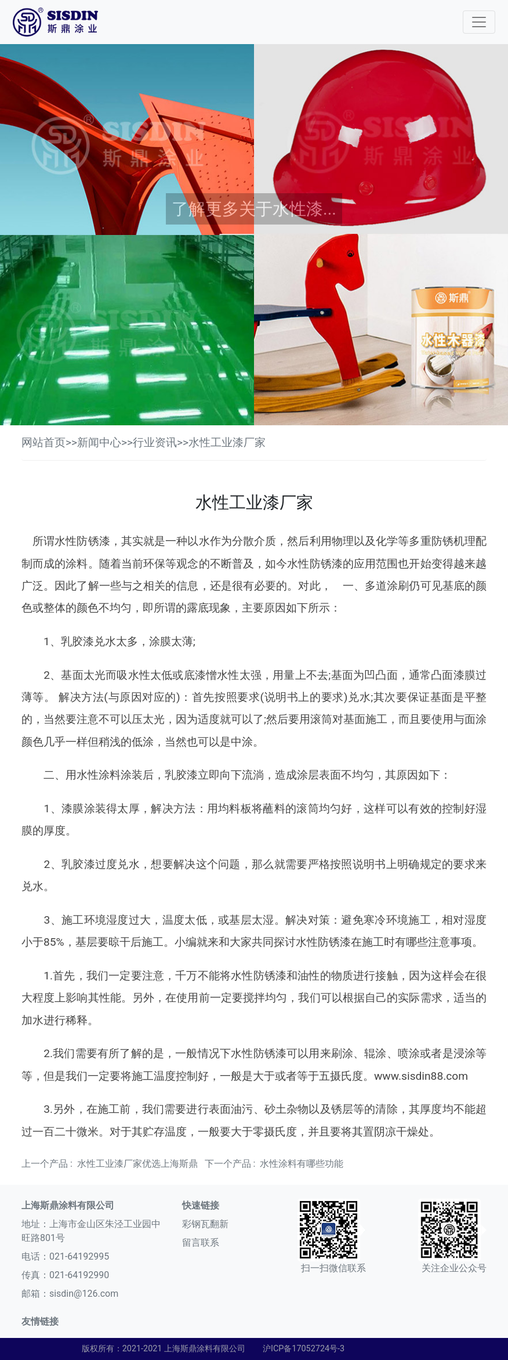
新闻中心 (99, 442)
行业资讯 (155, 442)
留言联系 (200, 1242)
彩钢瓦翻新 (205, 1223)
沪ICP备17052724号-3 (303, 1349)
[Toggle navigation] (479, 22)
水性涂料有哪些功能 (301, 1163)
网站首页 (43, 442)
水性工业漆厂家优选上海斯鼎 (137, 1163)
